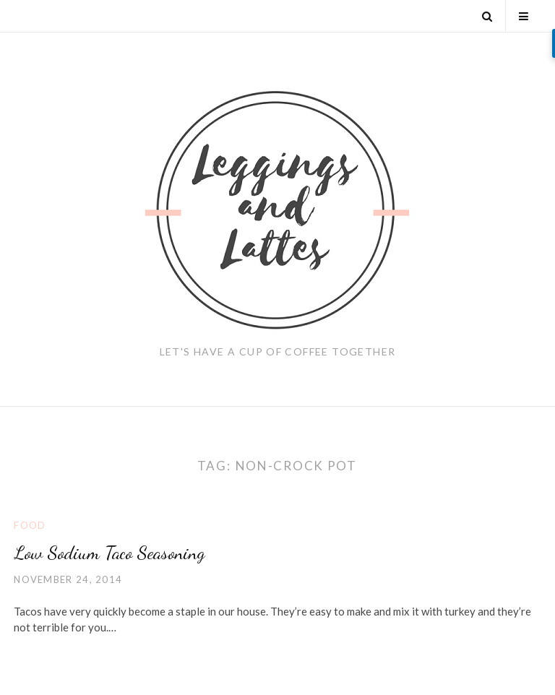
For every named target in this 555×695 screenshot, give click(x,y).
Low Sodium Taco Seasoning (109, 552)
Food (30, 525)
